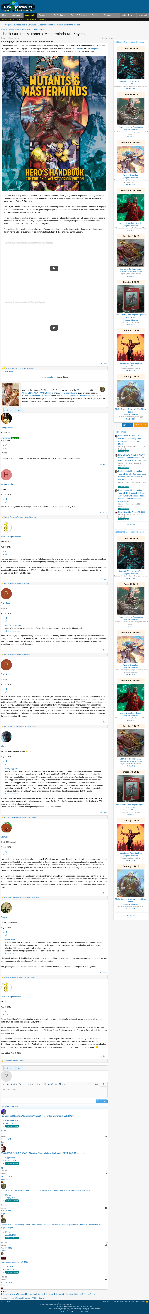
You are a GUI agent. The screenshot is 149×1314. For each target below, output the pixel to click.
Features (107, 15)
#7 (6, 764)
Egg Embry (10, 1158)
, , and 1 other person (20, 726)
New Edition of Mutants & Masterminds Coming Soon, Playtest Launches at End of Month (37, 1116)
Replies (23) (131, 276)
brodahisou (5, 1179)
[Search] (142, 15)
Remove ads (131, 524)
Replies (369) (130, 419)
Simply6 (49, 393)
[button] (9, 15)
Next (18, 410)
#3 (6, 502)
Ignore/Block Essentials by (74, 1306)
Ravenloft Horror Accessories (131, 127)
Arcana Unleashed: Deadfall (130, 223)
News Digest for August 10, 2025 (14, 1262)
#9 (6, 935)
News (4, 15)
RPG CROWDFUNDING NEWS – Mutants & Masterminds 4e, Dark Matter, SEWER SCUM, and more (43, 1153)
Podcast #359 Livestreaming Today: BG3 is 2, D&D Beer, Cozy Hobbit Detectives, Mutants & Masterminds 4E (46, 1190)
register (50, 377)
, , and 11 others (20, 517)
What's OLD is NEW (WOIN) (33, 393)
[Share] (6, 445)
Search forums (31, 19)
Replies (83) (131, 230)
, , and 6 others (17, 583)
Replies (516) (130, 88)
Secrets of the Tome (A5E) (131, 269)
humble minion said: (13, 625)
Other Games (108, 38)
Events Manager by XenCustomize (90, 1308)
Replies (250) (130, 184)
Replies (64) (131, 324)
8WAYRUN (86, 1310)
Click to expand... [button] (8, 371)
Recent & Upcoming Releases (130, 42)
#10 (6, 1014)
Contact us (107, 1301)
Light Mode (5, 1301)
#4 (6, 554)
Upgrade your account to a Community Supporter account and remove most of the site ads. (42, 25)
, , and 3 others (19, 368)
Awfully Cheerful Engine (67, 393)
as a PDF (77, 49)
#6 (6, 692)
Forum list (19, 19)
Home (143, 1301)
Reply (105, 364)
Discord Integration (65, 1310)
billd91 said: (10, 940)
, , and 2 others (20, 817)
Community (30, 15)
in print (95, 49)
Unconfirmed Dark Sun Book (131, 363)
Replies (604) (130, 370)
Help (137, 1301)
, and (14, 1061)
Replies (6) (130, 136)
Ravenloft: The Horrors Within (131, 81)
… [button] (11, 410)
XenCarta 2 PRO (66, 1312)
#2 (6, 448)
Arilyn (3, 1214)
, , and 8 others (21, 897)
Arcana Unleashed (130, 175)
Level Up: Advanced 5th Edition (37, 396)
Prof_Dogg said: (12, 769)
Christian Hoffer (11, 1121)
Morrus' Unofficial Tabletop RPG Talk (87, 396)
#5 (6, 621)
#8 (6, 855)
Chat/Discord (42, 19)
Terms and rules (117, 1301)
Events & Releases (78, 15)
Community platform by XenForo (57, 1304)
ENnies (80, 390)
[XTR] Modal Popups (64, 1308)
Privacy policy (129, 1301)
